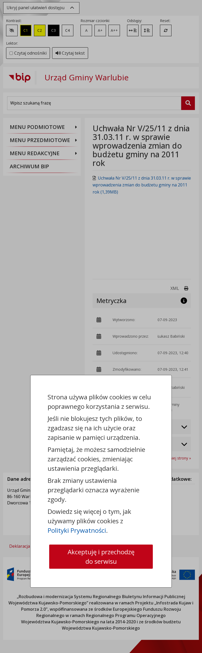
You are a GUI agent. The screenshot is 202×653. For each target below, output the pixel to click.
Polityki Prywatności (77, 530)
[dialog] (101, 326)
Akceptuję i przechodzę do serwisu (101, 556)
